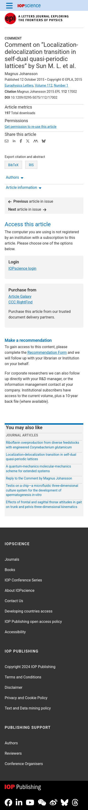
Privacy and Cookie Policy (26, 698)
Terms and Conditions (23, 677)
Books (10, 570)
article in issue (30, 201)
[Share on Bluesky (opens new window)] (44, 140)
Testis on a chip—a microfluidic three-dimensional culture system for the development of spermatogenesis (42, 490)
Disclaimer (13, 687)
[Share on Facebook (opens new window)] (21, 140)
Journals (12, 559)
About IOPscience (19, 590)
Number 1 (61, 85)
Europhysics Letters (19, 85)
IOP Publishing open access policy (33, 621)
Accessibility (15, 632)
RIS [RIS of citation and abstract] (31, 165)
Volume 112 (43, 85)
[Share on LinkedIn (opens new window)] (14, 140)
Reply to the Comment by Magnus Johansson (39, 478)
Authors (11, 743)
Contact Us (14, 601)
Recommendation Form (47, 352)
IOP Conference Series (23, 580)
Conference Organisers (24, 764)
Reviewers (13, 753)
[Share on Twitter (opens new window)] (28, 140)
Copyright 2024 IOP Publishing (30, 667)
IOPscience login (22, 268)
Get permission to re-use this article (31, 127)
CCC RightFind (20, 302)
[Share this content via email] (6, 140)
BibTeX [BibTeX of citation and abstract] (13, 165)
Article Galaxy (19, 296)
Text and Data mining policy (28, 708)
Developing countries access (29, 611)
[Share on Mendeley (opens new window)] (35, 140)
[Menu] (9, 5)
